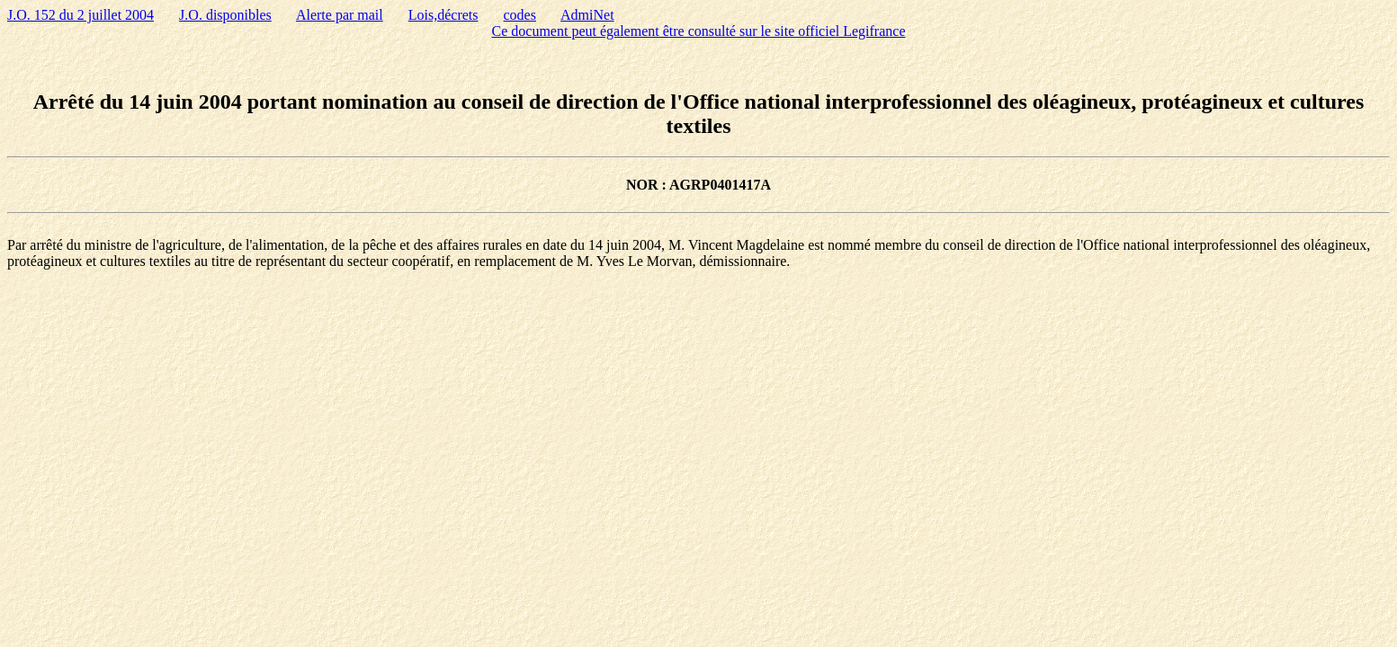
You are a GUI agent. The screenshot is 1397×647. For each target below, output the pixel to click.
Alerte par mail (339, 14)
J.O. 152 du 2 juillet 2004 (80, 14)
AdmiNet (587, 14)
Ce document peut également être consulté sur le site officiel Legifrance (699, 31)
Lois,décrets (443, 14)
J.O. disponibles (225, 14)
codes (520, 14)
